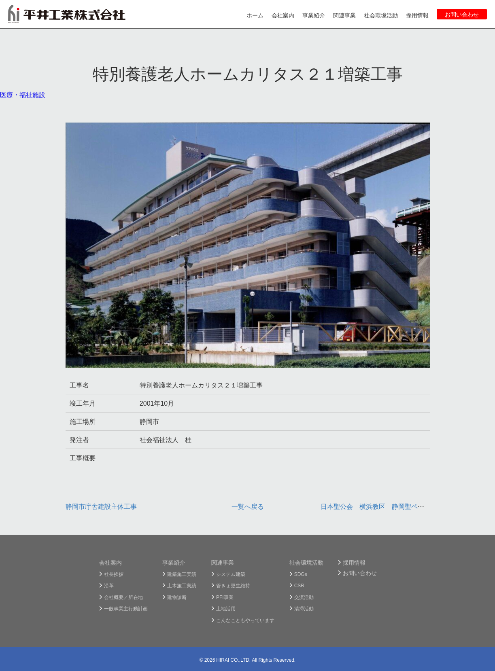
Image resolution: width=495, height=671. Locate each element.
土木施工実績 (181, 585)
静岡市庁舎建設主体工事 (101, 506)
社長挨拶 (113, 574)
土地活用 (226, 608)
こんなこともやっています (245, 620)
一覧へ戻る (248, 506)
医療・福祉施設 (22, 94)
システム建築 (230, 574)
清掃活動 (304, 608)
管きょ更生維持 (233, 585)
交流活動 (304, 597)
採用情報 (417, 15)
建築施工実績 (181, 574)
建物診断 (177, 597)
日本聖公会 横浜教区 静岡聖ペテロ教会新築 (389, 506)
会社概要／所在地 (123, 597)
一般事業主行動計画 (126, 608)
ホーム (254, 15)
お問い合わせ (462, 14)
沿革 (109, 585)
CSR (299, 585)
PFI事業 (225, 597)
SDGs (300, 574)
